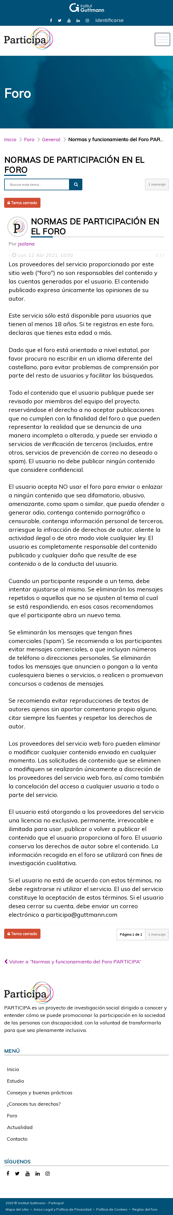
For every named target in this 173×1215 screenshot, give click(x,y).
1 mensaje (157, 184)
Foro (12, 1115)
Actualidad (20, 1127)
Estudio (15, 1081)
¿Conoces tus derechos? (34, 1104)
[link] (51, 20)
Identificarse (109, 20)
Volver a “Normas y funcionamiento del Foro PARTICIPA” (72, 961)
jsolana (26, 244)
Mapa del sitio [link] (17, 1209)
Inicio (10, 139)
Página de (131, 934)
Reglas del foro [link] (144, 1209)
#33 (159, 255)
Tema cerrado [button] (22, 202)
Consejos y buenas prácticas (39, 1092)
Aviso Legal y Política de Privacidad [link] (62, 1209)
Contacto (17, 1139)
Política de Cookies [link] (112, 1209)
